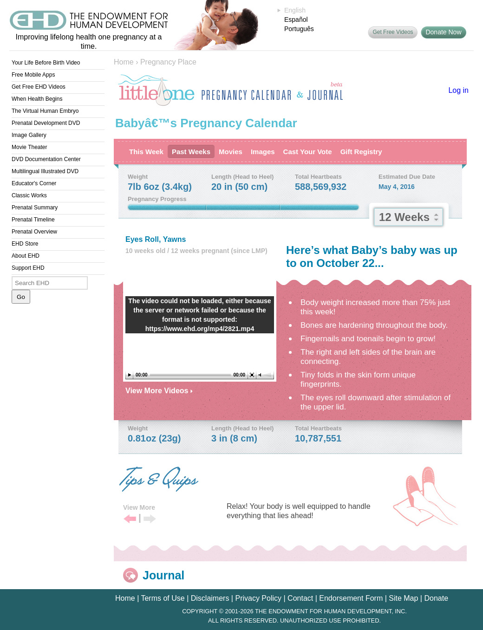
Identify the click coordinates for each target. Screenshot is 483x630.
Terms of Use (162, 598)
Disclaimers (210, 598)
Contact (300, 598)
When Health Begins (37, 99)
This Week (146, 152)
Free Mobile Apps (33, 74)
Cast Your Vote (307, 152)
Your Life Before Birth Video (46, 62)
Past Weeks (191, 152)
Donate (436, 598)
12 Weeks (404, 217)
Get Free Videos (392, 32)
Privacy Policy (258, 598)
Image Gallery (29, 135)
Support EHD (28, 268)
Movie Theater (29, 147)
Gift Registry (361, 152)
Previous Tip (130, 519)
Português (299, 28)
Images (263, 152)
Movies (230, 152)
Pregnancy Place (168, 62)
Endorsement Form (351, 598)
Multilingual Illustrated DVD (45, 171)
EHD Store (25, 243)
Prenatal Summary (35, 207)
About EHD (25, 256)
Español (296, 19)
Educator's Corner (34, 183)
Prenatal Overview (34, 231)
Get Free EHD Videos (38, 87)
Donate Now (443, 32)
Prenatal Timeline (33, 219)
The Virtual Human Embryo (45, 111)
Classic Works (29, 195)
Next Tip (150, 519)
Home (124, 62)
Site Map (403, 598)
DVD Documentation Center (46, 159)
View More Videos (159, 391)
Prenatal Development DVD (46, 123)
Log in (458, 90)
